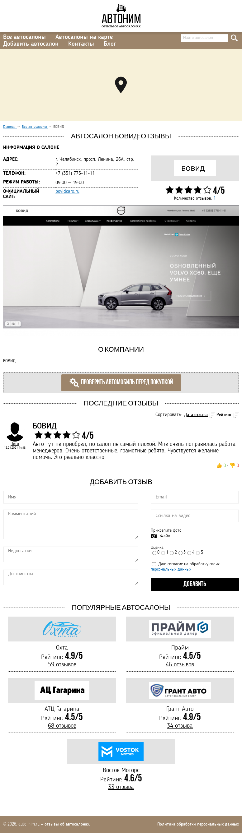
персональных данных (171, 569)
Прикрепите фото (166, 530)
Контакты (81, 44)
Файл (165, 536)
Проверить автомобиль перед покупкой (121, 383)
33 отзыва (121, 787)
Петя (15, 444)
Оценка (157, 547)
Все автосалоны (24, 37)
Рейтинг (224, 415)
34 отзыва (180, 726)
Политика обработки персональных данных (198, 824)
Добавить (194, 584)
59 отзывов (62, 665)
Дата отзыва (196, 415)
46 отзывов (180, 665)
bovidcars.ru (67, 191)
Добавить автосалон (31, 44)
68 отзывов (62, 726)
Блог (110, 44)
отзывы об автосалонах (67, 824)
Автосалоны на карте (84, 37)
